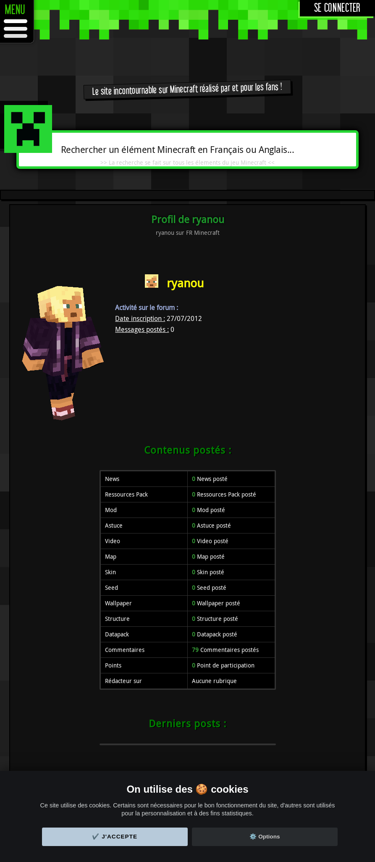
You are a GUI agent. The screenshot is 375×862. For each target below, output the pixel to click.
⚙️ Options (264, 836)
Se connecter (337, 8)
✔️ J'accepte (114, 836)
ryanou (185, 283)
